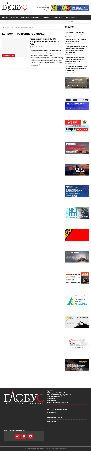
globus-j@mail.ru (61, 402)
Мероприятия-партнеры (30, 17)
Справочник (58, 17)
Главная (5, 17)
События (14, 17)
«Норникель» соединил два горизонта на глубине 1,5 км (75, 33)
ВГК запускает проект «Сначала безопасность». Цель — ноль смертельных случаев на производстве (76, 49)
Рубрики (46, 17)
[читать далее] (35, 65)
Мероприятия (8, 55)
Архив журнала (71, 17)
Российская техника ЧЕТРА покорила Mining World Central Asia (44, 41)
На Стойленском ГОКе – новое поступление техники (75, 40)
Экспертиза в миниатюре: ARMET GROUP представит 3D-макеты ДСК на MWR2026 (76, 68)
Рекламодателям (54, 417)
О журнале (51, 412)
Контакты (51, 422)
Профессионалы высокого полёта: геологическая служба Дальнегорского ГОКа (75, 59)
